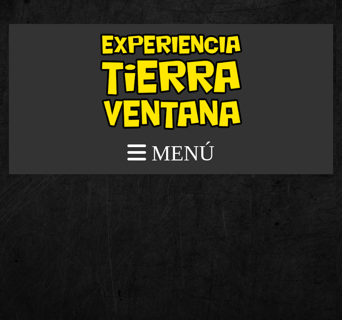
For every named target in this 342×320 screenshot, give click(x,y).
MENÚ (170, 153)
